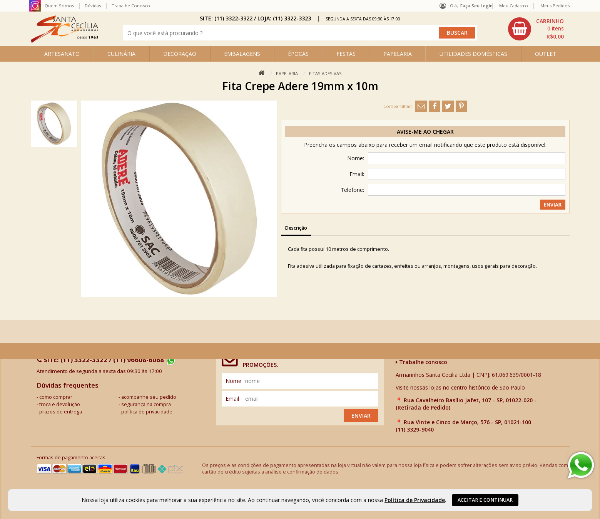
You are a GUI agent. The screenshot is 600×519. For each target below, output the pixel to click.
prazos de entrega (60, 411)
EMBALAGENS (242, 53)
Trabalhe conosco (421, 362)
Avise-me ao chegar (425, 131)
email (232, 398)
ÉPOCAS (298, 53)
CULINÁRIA (121, 53)
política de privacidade (146, 411)
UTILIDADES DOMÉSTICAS (473, 53)
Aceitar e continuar (485, 500)
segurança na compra (146, 404)
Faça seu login (476, 5)
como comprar (55, 397)
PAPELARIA (397, 53)
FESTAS (346, 53)
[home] (64, 40)
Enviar (361, 415)
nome (233, 381)
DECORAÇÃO (179, 53)
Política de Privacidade (414, 500)
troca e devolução (59, 404)
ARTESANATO (62, 53)
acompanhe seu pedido (148, 397)
